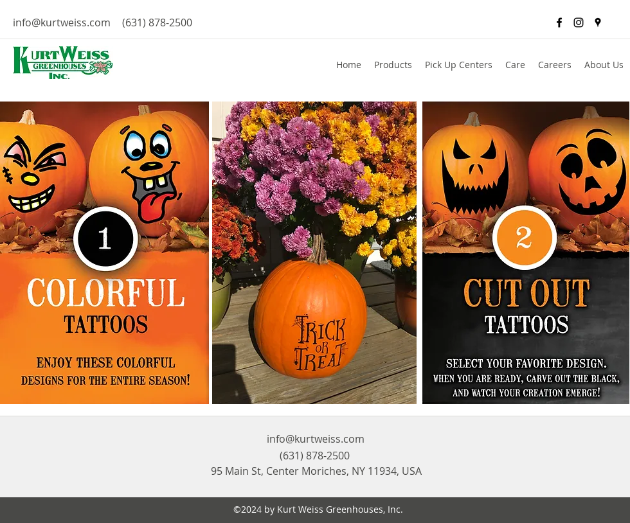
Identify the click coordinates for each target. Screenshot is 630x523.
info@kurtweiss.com (62, 22)
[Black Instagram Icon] (578, 22)
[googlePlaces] (597, 22)
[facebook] (559, 22)
